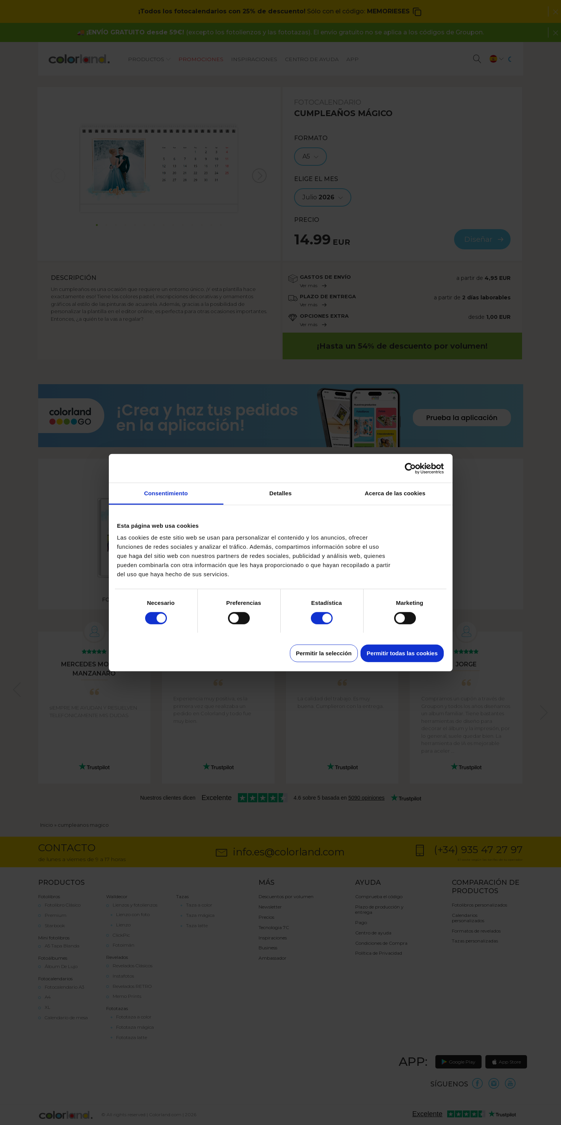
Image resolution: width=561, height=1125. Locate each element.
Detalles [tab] (280, 493)
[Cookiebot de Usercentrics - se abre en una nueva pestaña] (410, 468)
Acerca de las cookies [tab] (395, 493)
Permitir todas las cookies (402, 653)
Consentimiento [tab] (166, 493)
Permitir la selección (324, 653)
